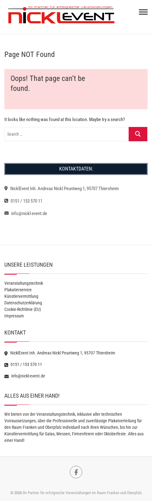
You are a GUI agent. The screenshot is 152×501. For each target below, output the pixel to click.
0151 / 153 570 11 (23, 201)
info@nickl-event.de (25, 213)
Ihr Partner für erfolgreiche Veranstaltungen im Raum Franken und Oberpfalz (82, 492)
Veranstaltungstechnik (23, 283)
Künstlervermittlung (21, 296)
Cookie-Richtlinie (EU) (22, 309)
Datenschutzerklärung (23, 302)
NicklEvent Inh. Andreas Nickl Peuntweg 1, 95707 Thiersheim (61, 188)
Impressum (14, 315)
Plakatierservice (18, 289)
